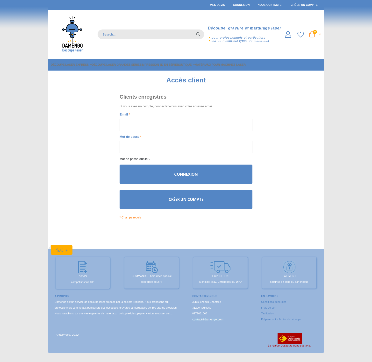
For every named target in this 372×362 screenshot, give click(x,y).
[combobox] (151, 34)
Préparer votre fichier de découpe (281, 323)
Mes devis (217, 4)
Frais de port (268, 312)
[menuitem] (71, 65)
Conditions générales (273, 306)
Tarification (267, 318)
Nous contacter (271, 4)
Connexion (241, 4)
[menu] (186, 65)
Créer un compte (304, 4)
